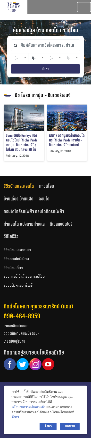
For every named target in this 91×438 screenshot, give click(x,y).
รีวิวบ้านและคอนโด (19, 186)
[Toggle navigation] (84, 7)
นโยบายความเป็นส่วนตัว (28, 407)
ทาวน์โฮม (46, 186)
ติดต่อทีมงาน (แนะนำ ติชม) (21, 333)
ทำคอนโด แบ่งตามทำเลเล (24, 224)
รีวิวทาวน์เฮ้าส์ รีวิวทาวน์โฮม (24, 277)
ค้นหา (45, 69)
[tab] (21, 186)
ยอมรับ (70, 426)
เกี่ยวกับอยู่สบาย (14, 341)
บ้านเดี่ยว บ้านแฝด (18, 198)
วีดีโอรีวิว (11, 236)
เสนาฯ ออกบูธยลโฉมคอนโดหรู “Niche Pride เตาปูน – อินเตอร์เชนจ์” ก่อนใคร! (67, 140)
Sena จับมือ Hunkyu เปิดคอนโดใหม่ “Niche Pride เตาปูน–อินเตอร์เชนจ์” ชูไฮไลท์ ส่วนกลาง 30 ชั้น (22, 142)
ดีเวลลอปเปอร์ (61, 224)
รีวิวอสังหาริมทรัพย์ (18, 286)
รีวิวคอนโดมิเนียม (16, 259)
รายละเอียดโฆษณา (16, 326)
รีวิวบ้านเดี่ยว (13, 268)
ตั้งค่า (15, 417)
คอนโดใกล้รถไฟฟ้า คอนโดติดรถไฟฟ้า (34, 211)
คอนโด (44, 198)
